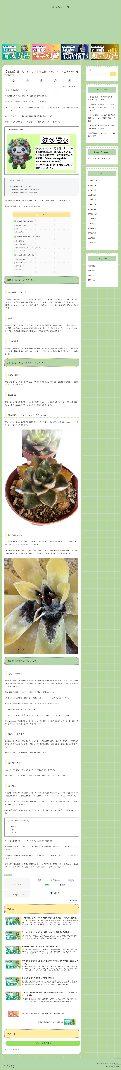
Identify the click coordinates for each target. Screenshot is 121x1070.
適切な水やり (20, 266)
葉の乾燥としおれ (21, 244)
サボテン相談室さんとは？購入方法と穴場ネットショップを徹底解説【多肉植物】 (102, 118)
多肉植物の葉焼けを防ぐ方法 (26, 255)
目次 (40, 215)
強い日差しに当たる (22, 226)
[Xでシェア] (17, 81)
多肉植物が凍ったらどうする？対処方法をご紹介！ (102, 135)
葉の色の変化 (20, 241)
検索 (89, 70)
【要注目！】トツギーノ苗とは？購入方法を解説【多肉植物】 (102, 127)
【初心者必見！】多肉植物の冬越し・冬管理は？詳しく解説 (102, 98)
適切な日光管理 (20, 260)
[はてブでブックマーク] (42, 81)
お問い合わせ (114, 1064)
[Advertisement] (60, 28)
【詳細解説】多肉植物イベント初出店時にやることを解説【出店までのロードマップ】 (102, 107)
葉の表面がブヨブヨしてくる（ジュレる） (28, 248)
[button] (67, 81)
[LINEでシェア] (54, 81)
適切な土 (18, 269)
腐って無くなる (20, 251)
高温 (17, 229)
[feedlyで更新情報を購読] (55, 894)
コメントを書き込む (42, 1043)
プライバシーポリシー (101, 1064)
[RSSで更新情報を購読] (59, 894)
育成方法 (8, 875)
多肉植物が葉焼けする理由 (25, 221)
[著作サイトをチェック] (51, 894)
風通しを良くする (21, 263)
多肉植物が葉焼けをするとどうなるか (28, 236)
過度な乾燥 (19, 232)
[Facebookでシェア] (29, 81)
